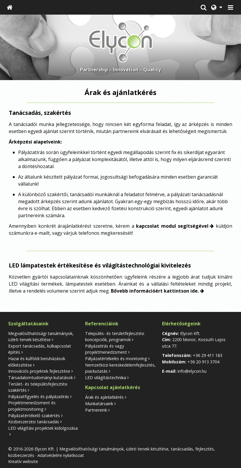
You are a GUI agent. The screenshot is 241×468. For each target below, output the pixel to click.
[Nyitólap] (9, 7)
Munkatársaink (99, 403)
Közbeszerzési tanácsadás (33, 421)
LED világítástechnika (105, 377)
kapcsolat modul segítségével (172, 226)
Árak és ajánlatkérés (104, 397)
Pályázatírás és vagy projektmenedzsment (106, 349)
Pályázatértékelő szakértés (34, 415)
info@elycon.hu (192, 371)
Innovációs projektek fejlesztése (39, 371)
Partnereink (96, 410)
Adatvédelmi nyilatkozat (60, 455)
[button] (230, 7)
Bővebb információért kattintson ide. (155, 291)
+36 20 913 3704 (203, 362)
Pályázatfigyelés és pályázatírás (38, 396)
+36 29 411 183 (207, 355)
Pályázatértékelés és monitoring (116, 358)
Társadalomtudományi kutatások (40, 377)
